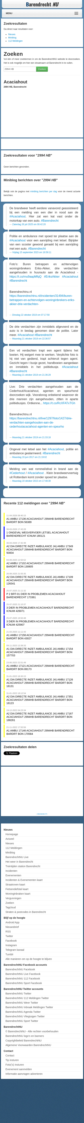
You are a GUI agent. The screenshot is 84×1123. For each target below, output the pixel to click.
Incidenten (11, 870)
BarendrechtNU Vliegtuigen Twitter (25, 1016)
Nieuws (11, 34)
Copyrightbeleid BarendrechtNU (23, 1040)
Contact (9, 1055)
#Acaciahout (17, 216)
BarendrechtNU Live (16, 857)
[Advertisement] (42, 143)
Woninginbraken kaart (17, 893)
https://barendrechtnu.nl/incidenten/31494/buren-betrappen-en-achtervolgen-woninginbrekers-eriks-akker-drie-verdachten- (42, 300)
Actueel (9, 838)
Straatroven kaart (15, 884)
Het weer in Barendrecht (19, 861)
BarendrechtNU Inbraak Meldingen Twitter (29, 1007)
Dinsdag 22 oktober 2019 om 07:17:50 (30, 315)
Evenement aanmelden (18, 1069)
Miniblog (12, 37)
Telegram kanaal (14, 949)
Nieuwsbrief (12, 927)
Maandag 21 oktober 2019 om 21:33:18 (31, 437)
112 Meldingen (15, 41)
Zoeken (42, 69)
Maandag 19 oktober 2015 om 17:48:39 (31, 481)
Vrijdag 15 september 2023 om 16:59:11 (31, 252)
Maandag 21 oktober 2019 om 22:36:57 (31, 338)
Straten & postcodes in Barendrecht (25, 912)
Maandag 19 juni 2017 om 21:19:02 (29, 457)
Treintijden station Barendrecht (22, 866)
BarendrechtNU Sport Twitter (21, 1020)
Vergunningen (13, 898)
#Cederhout (17, 473)
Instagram (11, 945)
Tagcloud (10, 907)
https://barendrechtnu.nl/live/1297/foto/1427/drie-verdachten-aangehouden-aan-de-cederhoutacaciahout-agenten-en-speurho (40, 422)
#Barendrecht (50, 220)
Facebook (11, 940)
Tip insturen (12, 1060)
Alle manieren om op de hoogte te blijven (28, 959)
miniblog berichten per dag (43, 191)
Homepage (11, 834)
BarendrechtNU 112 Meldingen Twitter (27, 998)
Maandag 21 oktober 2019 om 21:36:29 (31, 375)
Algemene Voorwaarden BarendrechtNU (28, 1045)
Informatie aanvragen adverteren (24, 1073)
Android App (12, 922)
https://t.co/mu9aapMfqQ (25, 276)
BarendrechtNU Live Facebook (22, 973)
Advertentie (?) (42, 814)
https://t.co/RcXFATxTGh (59, 403)
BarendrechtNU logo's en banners (24, 1035)
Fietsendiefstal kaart (16, 889)
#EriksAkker (52, 276)
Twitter (9, 936)
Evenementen (13, 875)
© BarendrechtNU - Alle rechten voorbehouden (31, 1031)
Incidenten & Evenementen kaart (24, 880)
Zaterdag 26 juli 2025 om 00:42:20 (29, 224)
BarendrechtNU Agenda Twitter (23, 1011)
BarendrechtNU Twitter (18, 993)
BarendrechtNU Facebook (20, 969)
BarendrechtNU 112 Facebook (22, 978)
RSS (8, 931)
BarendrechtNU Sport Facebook (23, 983)
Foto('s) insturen (14, 1064)
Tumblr (9, 954)
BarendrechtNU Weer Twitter (21, 1002)
